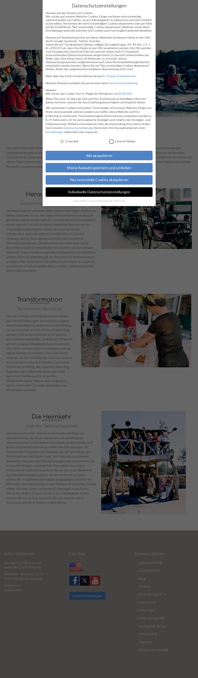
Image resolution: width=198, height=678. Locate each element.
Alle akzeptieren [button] (99, 155)
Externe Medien (121, 139)
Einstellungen (50, 134)
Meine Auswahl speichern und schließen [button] (97, 168)
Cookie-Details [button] (80, 205)
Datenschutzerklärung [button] (100, 200)
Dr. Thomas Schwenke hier (117, 76)
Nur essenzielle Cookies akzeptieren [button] (97, 180)
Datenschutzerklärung (121, 84)
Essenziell (67, 143)
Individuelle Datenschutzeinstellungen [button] (97, 192)
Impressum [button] (119, 197)
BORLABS (124, 94)
